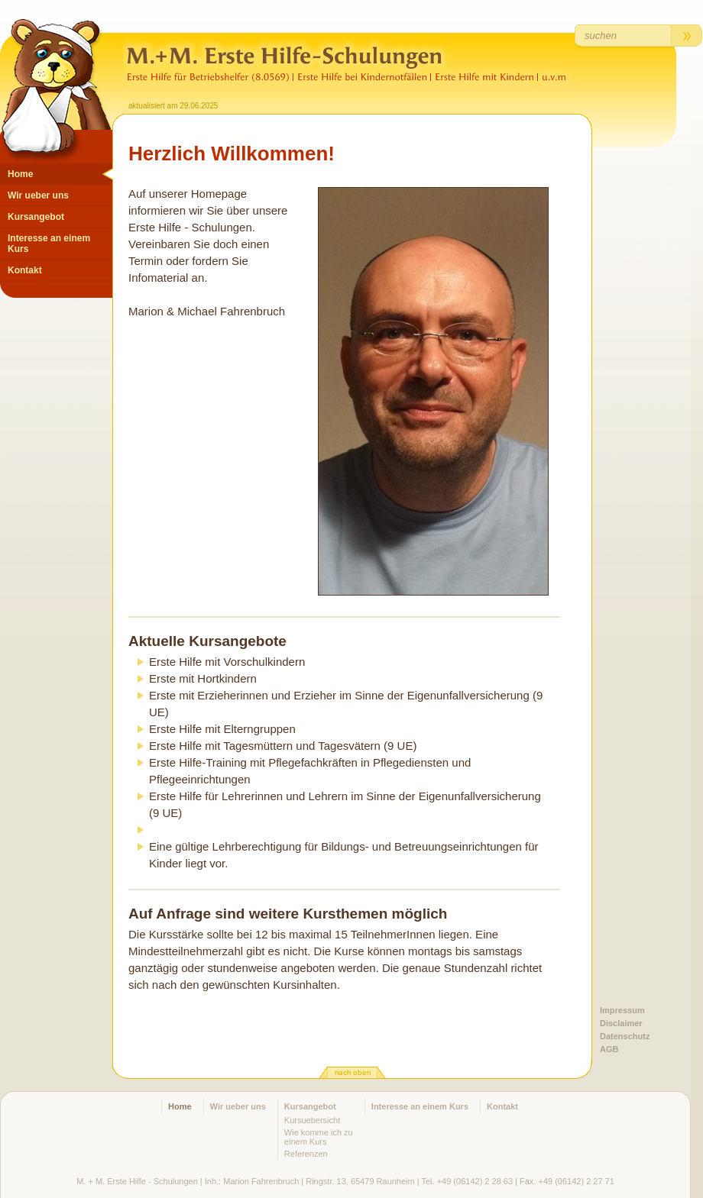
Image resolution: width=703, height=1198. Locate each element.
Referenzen (306, 1153)
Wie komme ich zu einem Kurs (318, 1137)
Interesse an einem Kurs (49, 243)
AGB (609, 1049)
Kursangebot (36, 217)
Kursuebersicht (312, 1120)
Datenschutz (625, 1036)
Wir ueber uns (38, 195)
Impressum (622, 1010)
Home (20, 174)
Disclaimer (621, 1023)
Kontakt (25, 270)
